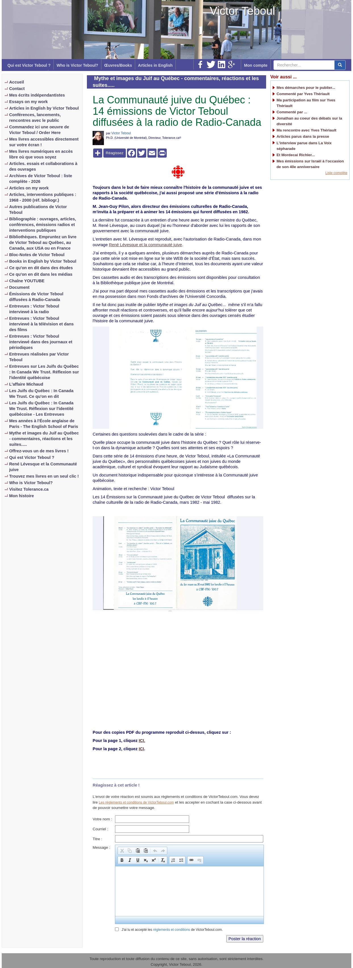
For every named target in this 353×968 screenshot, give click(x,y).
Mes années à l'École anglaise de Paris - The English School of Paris (43, 424)
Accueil (16, 82)
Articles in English (155, 65)
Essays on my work (28, 101)
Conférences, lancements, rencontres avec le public (35, 117)
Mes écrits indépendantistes (37, 95)
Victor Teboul (242, 11)
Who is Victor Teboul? (77, 65)
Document (19, 287)
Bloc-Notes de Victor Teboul (36, 254)
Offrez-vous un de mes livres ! (38, 451)
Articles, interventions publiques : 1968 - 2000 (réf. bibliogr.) (42, 197)
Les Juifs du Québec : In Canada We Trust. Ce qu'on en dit (41, 393)
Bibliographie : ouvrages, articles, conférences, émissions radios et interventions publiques (42, 225)
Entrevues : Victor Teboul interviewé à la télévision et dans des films (41, 324)
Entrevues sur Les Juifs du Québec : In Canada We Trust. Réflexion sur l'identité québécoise (44, 372)
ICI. (142, 740)
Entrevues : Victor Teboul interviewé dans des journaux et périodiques (40, 342)
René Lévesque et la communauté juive (145, 244)
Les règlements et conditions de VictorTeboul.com (136, 802)
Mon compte (255, 65)
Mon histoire (21, 496)
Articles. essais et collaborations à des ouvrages (43, 166)
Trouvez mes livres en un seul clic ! (44, 476)
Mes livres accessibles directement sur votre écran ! (43, 142)
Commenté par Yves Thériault (303, 94)
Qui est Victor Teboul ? (29, 65)
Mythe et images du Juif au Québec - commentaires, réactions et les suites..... (44, 439)
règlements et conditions (171, 930)
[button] (122, 850)
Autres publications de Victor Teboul (38, 209)
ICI (141, 749)
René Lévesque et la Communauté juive (43, 467)
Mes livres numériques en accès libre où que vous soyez (41, 154)
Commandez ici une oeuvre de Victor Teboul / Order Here (39, 130)
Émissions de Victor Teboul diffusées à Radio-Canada (36, 297)
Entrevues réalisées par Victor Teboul (39, 357)
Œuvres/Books (118, 65)
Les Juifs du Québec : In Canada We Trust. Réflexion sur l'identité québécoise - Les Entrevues (41, 409)
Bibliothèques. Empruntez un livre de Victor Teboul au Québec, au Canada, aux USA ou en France (42, 242)
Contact (17, 88)
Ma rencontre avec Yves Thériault (307, 130)
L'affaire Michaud (26, 384)
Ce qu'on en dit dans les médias (40, 274)
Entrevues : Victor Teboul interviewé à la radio (34, 309)
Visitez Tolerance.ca (29, 489)
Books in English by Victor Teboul (42, 261)
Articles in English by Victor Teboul (44, 108)
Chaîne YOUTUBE (26, 281)
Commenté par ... (292, 112)
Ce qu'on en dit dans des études (41, 267)
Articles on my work (29, 188)
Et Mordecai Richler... (296, 155)
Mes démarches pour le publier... (306, 87)
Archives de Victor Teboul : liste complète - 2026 (40, 178)
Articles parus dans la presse (303, 136)
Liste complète (336, 173)
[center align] (340, 65)
